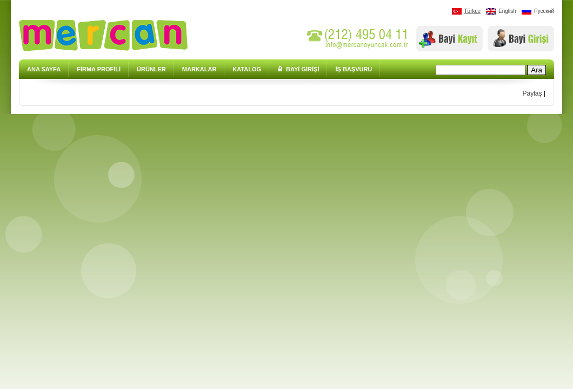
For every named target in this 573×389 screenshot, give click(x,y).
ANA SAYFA (44, 69)
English (501, 11)
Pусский (538, 11)
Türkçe (466, 11)
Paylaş (532, 93)
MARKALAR (199, 69)
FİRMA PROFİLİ (99, 69)
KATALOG (246, 69)
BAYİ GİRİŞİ (298, 69)
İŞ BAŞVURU (353, 69)
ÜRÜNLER (151, 69)
